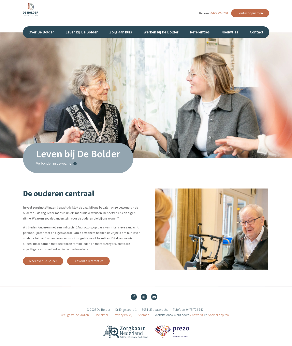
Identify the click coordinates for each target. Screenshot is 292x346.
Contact (256, 32)
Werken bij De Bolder (161, 32)
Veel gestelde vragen (74, 315)
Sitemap (144, 315)
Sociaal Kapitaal (219, 315)
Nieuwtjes (229, 32)
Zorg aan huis (120, 32)
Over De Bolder (41, 32)
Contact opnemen (250, 13)
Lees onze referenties (88, 261)
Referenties (200, 32)
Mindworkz (196, 315)
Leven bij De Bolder (81, 32)
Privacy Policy (123, 315)
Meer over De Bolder (43, 261)
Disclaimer (101, 315)
